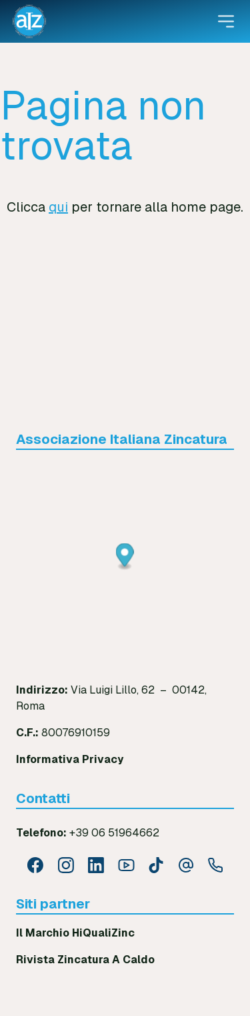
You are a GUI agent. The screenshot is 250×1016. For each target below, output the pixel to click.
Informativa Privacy (69, 759)
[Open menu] (226, 21)
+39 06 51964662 (114, 833)
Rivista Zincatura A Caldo (85, 960)
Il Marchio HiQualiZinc (75, 933)
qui (58, 207)
